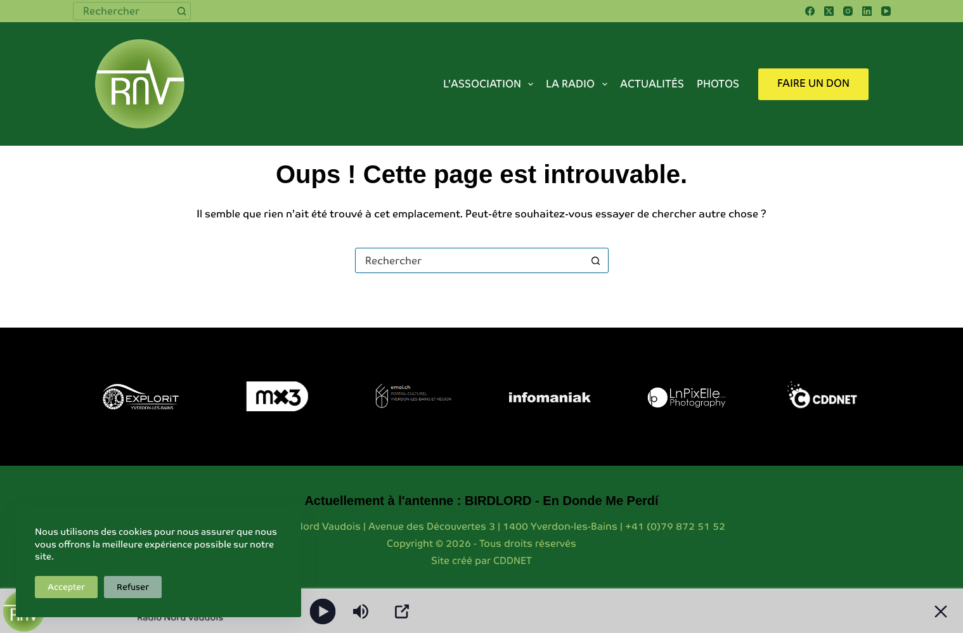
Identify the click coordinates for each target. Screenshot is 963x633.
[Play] (323, 611)
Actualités (652, 84)
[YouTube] (886, 11)
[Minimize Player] (940, 611)
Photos (718, 84)
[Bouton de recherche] (181, 11)
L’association (490, 84)
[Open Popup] (401, 611)
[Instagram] (848, 11)
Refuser (133, 587)
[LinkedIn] (867, 11)
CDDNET (512, 560)
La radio (579, 84)
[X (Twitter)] (829, 11)
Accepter (66, 587)
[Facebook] (810, 11)
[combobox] (124, 11)
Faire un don (813, 83)
